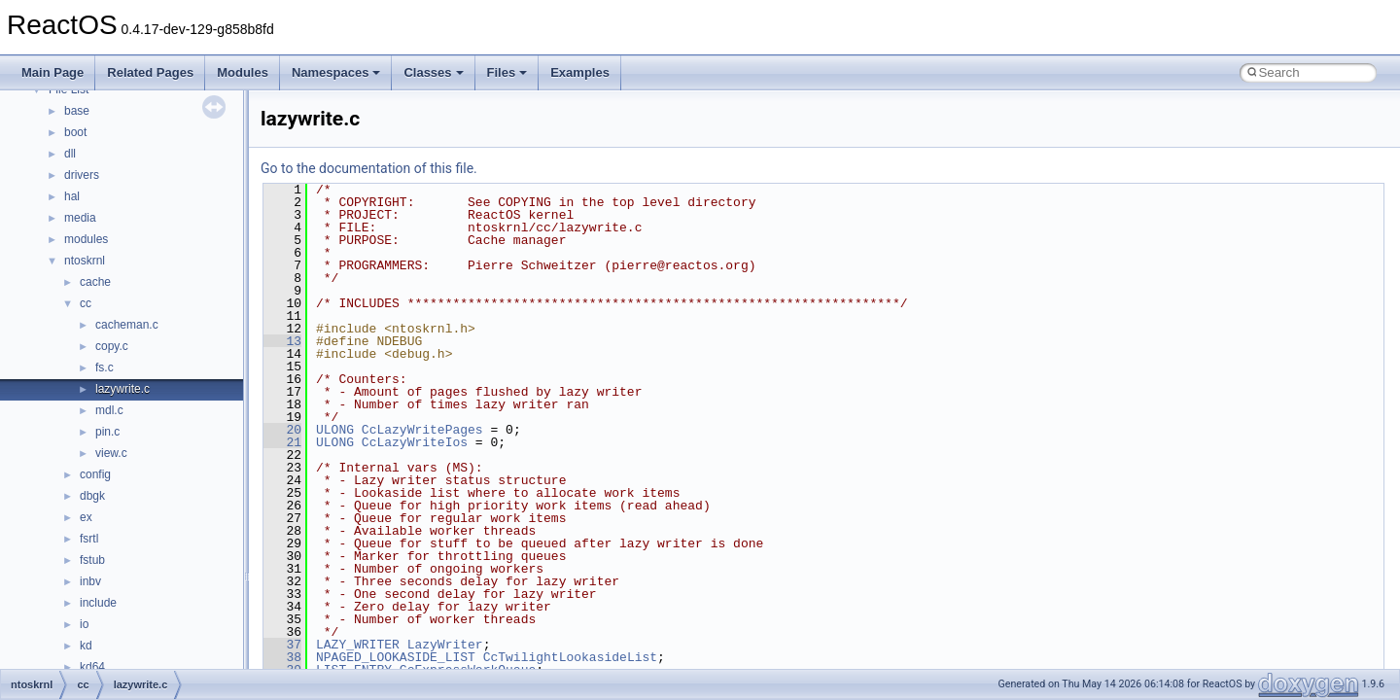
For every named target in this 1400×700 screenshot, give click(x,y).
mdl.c (109, 410)
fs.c (104, 367)
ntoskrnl (84, 260)
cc (85, 303)
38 (282, 657)
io (84, 624)
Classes (433, 72)
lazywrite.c (122, 389)
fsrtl (89, 538)
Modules (242, 72)
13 (282, 341)
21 (282, 442)
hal (72, 196)
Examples (580, 72)
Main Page (52, 72)
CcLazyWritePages (422, 429)
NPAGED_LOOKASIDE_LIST (395, 657)
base (76, 111)
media (80, 218)
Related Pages (150, 72)
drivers (81, 175)
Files (507, 72)
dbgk (92, 496)
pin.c (107, 431)
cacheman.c (126, 325)
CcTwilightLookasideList (570, 657)
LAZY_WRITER (358, 644)
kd (86, 645)
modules (86, 239)
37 (282, 644)
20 (282, 429)
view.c (111, 453)
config (95, 474)
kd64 (92, 667)
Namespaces (336, 72)
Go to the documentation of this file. (369, 168)
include (98, 603)
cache (95, 282)
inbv (90, 581)
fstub (92, 560)
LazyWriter (445, 644)
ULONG (335, 429)
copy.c (111, 346)
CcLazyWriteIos (415, 442)
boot (75, 132)
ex (86, 517)
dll (70, 153)
